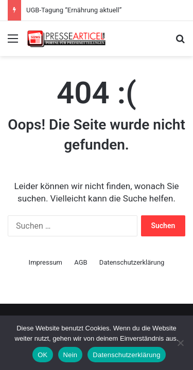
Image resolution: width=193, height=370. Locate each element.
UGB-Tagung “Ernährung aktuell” (73, 10)
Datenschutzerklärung (132, 262)
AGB (80, 262)
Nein (70, 355)
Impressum (45, 262)
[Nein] (180, 343)
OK (42, 355)
